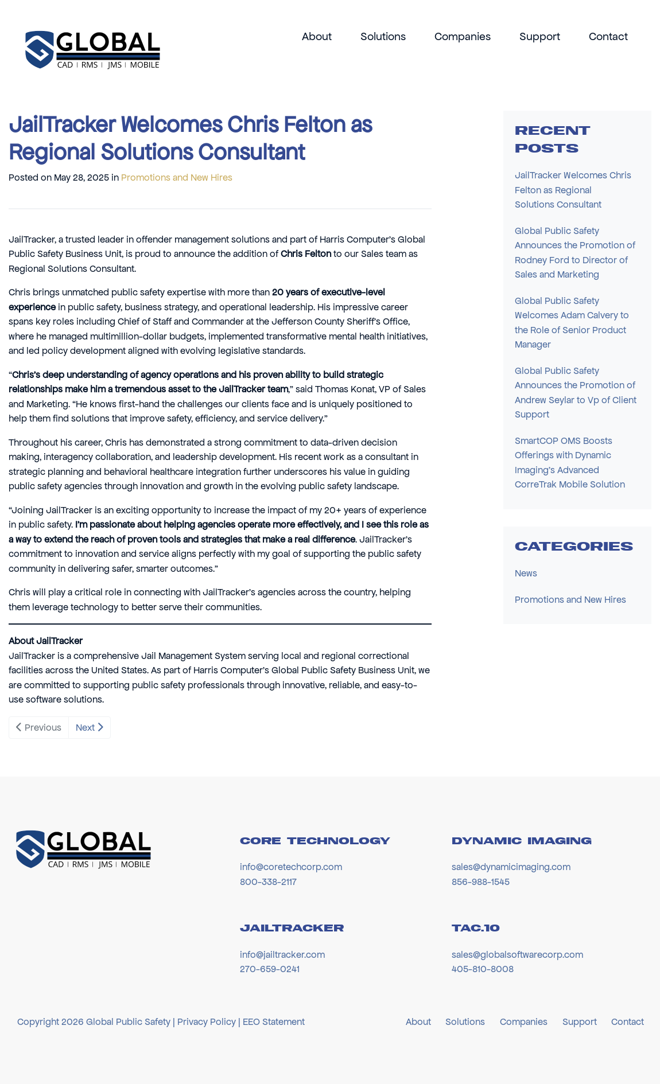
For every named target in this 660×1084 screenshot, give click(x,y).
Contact (608, 36)
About (317, 36)
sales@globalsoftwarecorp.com (517, 954)
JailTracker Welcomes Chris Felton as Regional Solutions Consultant (573, 189)
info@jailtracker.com (282, 954)
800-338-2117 (268, 881)
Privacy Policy (206, 1021)
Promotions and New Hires (176, 177)
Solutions (383, 36)
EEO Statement (274, 1021)
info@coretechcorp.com (291, 866)
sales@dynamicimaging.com (511, 866)
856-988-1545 (481, 881)
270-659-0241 (270, 969)
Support (539, 36)
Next (89, 727)
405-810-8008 (483, 969)
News (526, 573)
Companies (462, 36)
